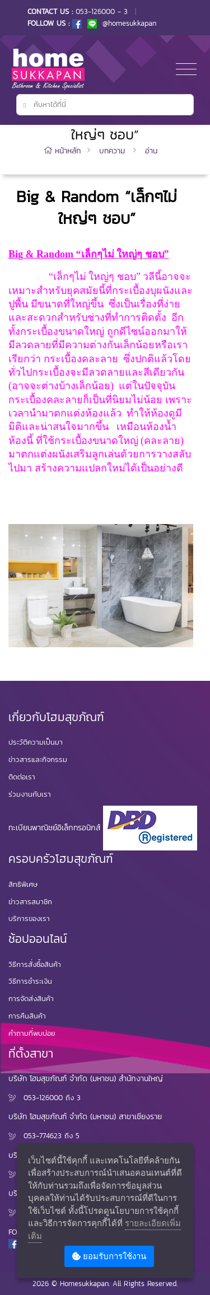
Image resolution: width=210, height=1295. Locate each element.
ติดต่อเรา (21, 777)
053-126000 (43, 1097)
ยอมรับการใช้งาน (109, 1256)
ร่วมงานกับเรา (29, 794)
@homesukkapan (121, 23)
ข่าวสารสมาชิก (30, 901)
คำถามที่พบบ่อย (31, 1033)
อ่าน (151, 151)
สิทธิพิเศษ (23, 884)
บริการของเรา (29, 918)
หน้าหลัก (64, 151)
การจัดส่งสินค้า (31, 998)
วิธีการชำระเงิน (30, 981)
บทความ (112, 151)
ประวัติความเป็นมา (35, 742)
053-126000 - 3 (102, 11)
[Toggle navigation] (186, 69)
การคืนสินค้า (27, 1016)
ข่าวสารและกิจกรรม (37, 759)
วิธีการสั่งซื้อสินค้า (34, 964)
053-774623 (43, 1135)
